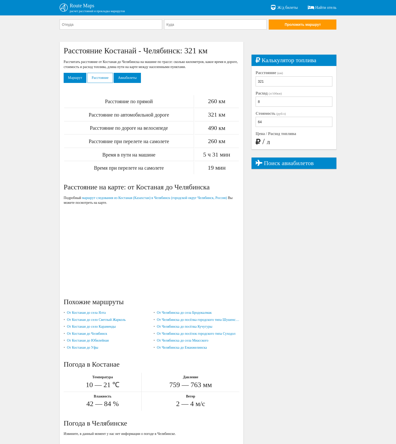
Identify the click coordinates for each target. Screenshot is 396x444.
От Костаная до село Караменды (91, 326)
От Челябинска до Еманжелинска (182, 347)
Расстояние (100, 78)
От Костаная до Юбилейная (88, 340)
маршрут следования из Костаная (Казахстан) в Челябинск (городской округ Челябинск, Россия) (154, 198)
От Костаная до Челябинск (87, 334)
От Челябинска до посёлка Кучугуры (184, 326)
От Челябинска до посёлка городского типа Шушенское (198, 320)
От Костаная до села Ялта (86, 313)
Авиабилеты (127, 78)
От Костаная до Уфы (82, 347)
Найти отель (322, 7)
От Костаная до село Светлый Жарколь (96, 320)
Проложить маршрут (303, 25)
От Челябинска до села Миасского (182, 340)
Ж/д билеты (284, 7)
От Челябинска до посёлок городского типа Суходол (196, 334)
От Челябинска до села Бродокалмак (184, 313)
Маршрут (75, 78)
